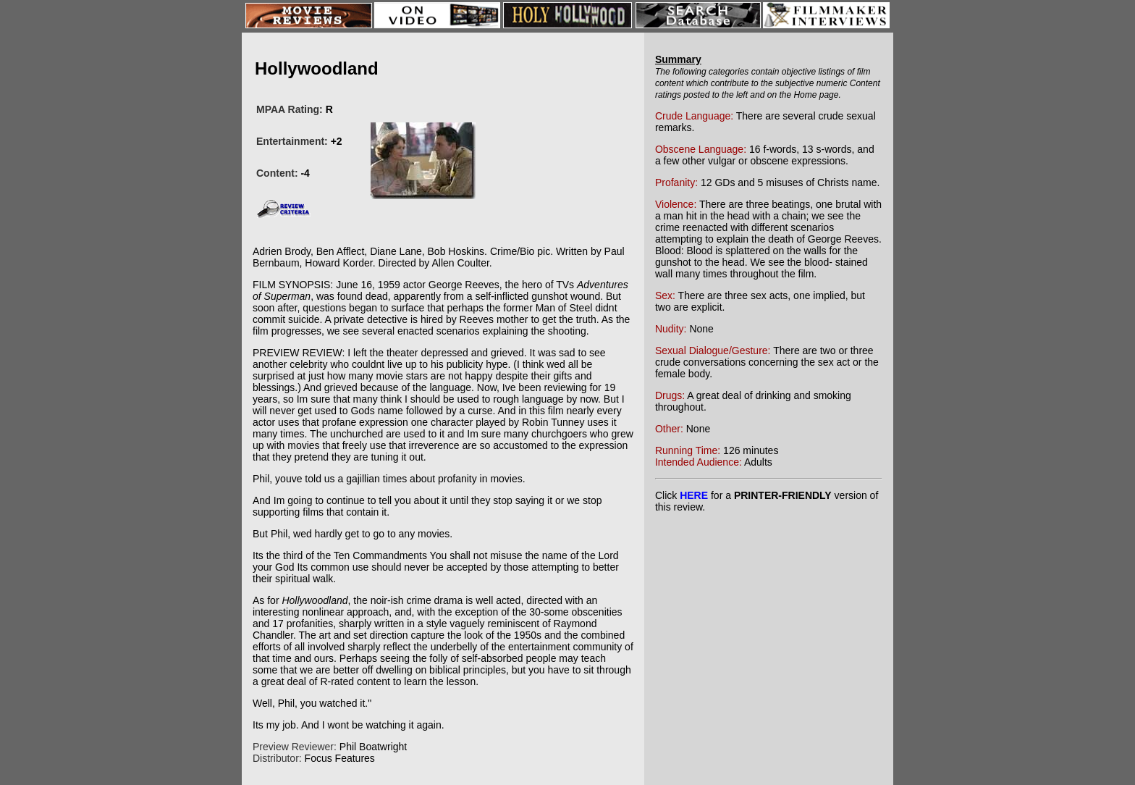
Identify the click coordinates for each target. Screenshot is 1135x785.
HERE (694, 495)
